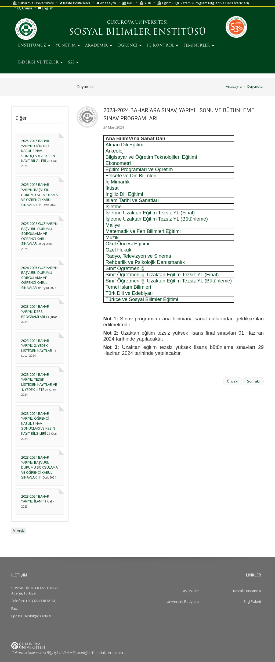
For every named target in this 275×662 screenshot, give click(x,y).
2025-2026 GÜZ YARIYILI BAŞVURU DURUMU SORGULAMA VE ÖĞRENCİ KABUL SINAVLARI (39, 233)
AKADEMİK (98, 46)
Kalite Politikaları (74, 3)
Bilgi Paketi (252, 601)
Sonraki (253, 381)
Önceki (232, 381)
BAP (127, 3)
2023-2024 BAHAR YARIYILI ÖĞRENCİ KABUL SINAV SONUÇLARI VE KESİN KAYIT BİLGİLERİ (38, 423)
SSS (73, 63)
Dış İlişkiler (190, 590)
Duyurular (255, 86)
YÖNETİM (68, 46)
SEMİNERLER (198, 46)
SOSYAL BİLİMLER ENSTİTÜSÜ (137, 32)
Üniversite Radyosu (183, 601)
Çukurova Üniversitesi (33, 3)
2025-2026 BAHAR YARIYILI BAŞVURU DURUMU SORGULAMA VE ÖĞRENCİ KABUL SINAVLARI (39, 194)
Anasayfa (106, 3)
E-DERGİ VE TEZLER (40, 63)
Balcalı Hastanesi (247, 590)
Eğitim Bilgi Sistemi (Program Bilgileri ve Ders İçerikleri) (203, 3)
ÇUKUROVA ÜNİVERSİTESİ (137, 22)
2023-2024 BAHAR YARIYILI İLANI (35, 499)
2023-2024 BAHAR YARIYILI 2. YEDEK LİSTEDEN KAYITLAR (36, 345)
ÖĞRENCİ (129, 46)
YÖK (145, 3)
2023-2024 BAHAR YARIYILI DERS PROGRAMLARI (35, 311)
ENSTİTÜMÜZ (34, 46)
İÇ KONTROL (162, 46)
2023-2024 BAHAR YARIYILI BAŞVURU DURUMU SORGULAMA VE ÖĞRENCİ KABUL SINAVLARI (39, 467)
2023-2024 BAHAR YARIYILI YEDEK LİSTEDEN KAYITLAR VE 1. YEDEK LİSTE (39, 382)
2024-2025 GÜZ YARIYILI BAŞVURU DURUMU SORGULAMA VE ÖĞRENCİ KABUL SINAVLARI (39, 277)
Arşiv (20, 530)
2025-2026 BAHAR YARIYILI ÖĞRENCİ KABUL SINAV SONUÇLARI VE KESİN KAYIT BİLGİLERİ (38, 150)
